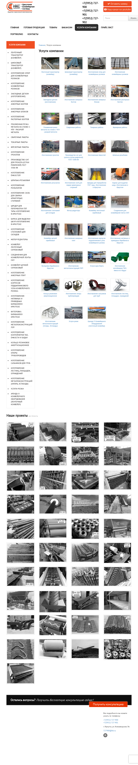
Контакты (33, 34)
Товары (53, 27)
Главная (14, 27)
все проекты (33, 416)
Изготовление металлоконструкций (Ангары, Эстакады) (21, 381)
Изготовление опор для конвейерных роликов (20, 76)
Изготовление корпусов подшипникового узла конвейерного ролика (20, 285)
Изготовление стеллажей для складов (18, 232)
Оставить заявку (117, 3)
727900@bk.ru (109, 730)
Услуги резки (17, 389)
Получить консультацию (108, 704)
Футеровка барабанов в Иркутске (16, 314)
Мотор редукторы (19, 239)
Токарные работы (19, 142)
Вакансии (67, 27)
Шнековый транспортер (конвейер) (17, 65)
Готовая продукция (34, 27)
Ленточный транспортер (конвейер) (17, 55)
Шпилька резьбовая (20, 180)
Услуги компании (86, 27)
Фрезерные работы (20, 147)
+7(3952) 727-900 (110, 720)
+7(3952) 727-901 (110, 722)
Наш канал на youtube (117, 9)
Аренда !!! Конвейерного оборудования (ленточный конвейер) (18, 399)
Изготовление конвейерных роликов (18, 86)
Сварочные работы (20, 137)
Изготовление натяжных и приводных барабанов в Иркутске (18, 301)
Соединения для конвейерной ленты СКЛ (21, 257)
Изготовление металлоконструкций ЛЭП (21, 324)
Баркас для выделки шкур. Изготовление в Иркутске (20, 221)
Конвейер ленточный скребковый (17, 247)
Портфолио (16, 34)
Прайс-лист (107, 27)
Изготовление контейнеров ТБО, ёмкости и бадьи (19, 335)
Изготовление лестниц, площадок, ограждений (21, 371)
